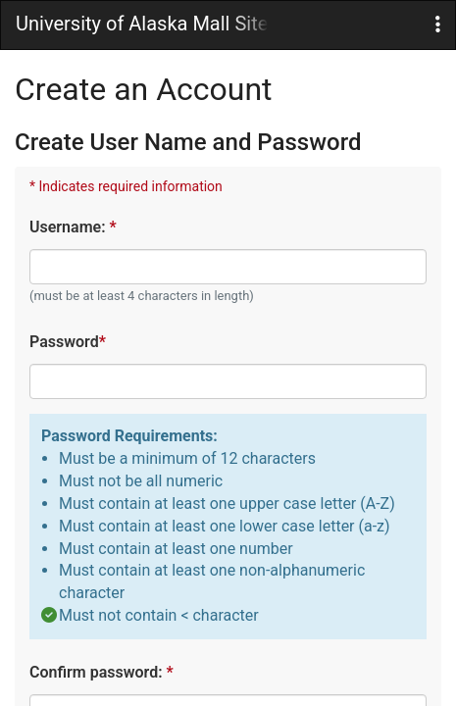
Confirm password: (100, 672)
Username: (72, 227)
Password (66, 341)
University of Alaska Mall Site (142, 23)
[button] (437, 25)
